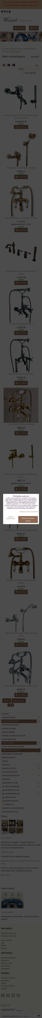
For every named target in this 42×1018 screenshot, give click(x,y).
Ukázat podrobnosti (10, 518)
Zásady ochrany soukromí (29, 511)
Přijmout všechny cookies (28, 519)
